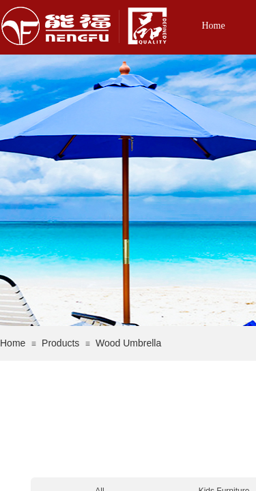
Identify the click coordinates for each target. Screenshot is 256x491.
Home (213, 25)
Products (60, 343)
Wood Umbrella (128, 343)
